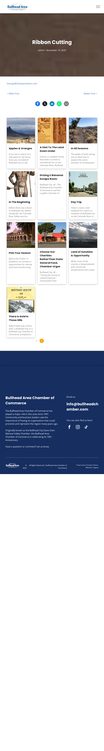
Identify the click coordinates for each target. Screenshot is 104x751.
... (57, 341)
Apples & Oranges (20, 148)
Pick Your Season (20, 253)
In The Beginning (19, 202)
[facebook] (69, 427)
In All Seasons (79, 148)
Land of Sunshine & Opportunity (82, 253)
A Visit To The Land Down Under (52, 149)
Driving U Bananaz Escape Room (51, 177)
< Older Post (13, 93)
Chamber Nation (92, 465)
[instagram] (78, 427)
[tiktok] (86, 427)
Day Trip (76, 202)
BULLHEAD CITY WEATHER (52, 361)
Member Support (92, 467)
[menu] (98, 6)
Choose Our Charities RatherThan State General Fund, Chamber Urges (51, 259)
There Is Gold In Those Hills (18, 318)
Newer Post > (90, 93)
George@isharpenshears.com (22, 83)
